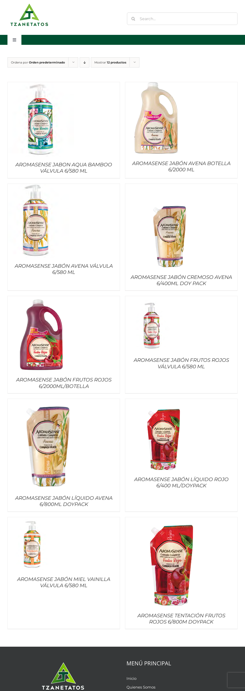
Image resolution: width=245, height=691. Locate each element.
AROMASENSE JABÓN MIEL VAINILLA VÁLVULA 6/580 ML (63, 582)
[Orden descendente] (84, 62)
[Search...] (182, 18)
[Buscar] (133, 18)
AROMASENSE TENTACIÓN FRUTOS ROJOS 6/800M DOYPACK (181, 619)
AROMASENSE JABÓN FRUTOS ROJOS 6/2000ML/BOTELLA (64, 383)
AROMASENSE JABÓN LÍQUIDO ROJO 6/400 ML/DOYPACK (181, 482)
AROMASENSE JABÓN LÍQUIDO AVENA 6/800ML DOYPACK (64, 501)
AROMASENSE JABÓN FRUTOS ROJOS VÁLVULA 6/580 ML (181, 363)
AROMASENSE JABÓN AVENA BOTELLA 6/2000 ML (181, 166)
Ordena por (38, 62)
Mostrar (110, 62)
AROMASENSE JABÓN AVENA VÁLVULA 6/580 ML (64, 269)
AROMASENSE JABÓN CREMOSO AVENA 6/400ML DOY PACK (181, 280)
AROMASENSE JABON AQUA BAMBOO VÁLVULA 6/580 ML (63, 168)
